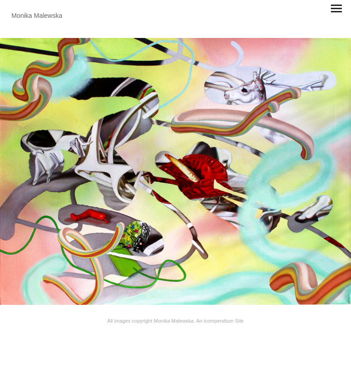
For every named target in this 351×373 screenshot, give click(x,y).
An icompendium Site (220, 321)
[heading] (36, 15)
